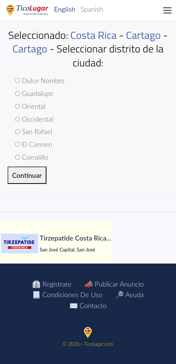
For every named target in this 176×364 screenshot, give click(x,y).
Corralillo (31, 157)
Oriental (30, 106)
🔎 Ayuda (130, 294)
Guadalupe (34, 93)
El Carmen (33, 144)
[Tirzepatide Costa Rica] (19, 243)
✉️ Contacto (88, 305)
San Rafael (33, 131)
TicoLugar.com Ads (35, 10)
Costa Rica (93, 35)
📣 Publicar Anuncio (114, 284)
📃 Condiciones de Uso (67, 294)
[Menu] (167, 10)
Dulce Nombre (40, 80)
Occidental (34, 119)
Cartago (143, 35)
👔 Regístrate (51, 284)
